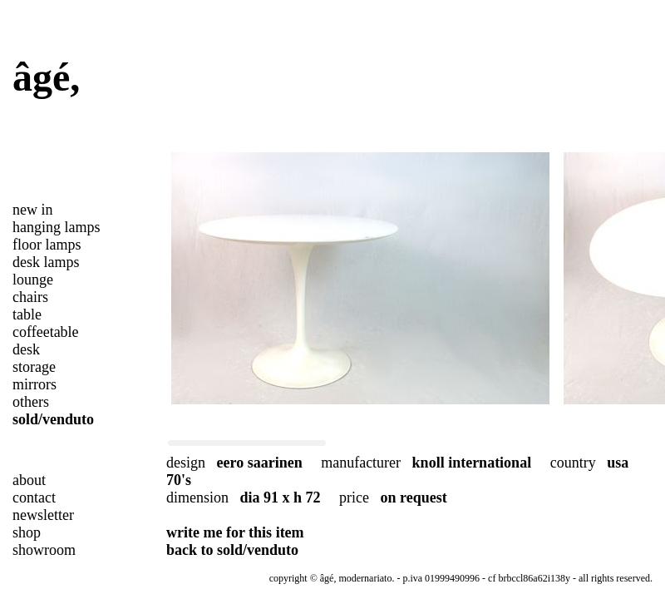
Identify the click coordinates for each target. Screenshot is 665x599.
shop (26, 532)
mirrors (34, 384)
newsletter (43, 515)
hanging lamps (56, 227)
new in (32, 209)
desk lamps (46, 262)
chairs (30, 297)
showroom (44, 550)
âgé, (46, 77)
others (30, 402)
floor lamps (46, 244)
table (27, 314)
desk (26, 349)
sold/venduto (53, 419)
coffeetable (45, 332)
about (29, 480)
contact (34, 497)
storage (34, 367)
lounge (32, 279)
